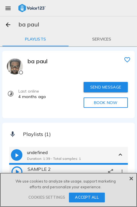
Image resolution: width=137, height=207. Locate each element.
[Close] (131, 178)
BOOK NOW (105, 102)
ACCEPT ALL (87, 197)
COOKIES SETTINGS (46, 197)
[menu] (8, 8)
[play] (17, 171)
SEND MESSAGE (105, 87)
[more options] (122, 171)
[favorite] (127, 59)
